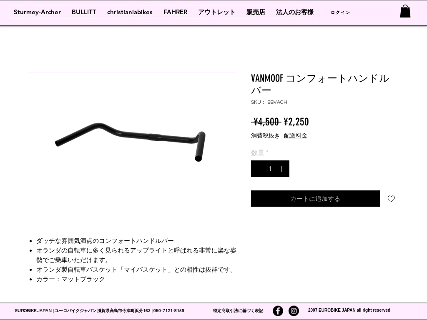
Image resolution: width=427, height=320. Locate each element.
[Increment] (282, 169)
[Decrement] (258, 169)
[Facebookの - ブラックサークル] (278, 311)
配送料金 (295, 136)
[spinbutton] (270, 169)
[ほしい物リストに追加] (391, 198)
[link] (405, 11)
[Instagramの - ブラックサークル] (294, 311)
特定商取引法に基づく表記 (238, 311)
